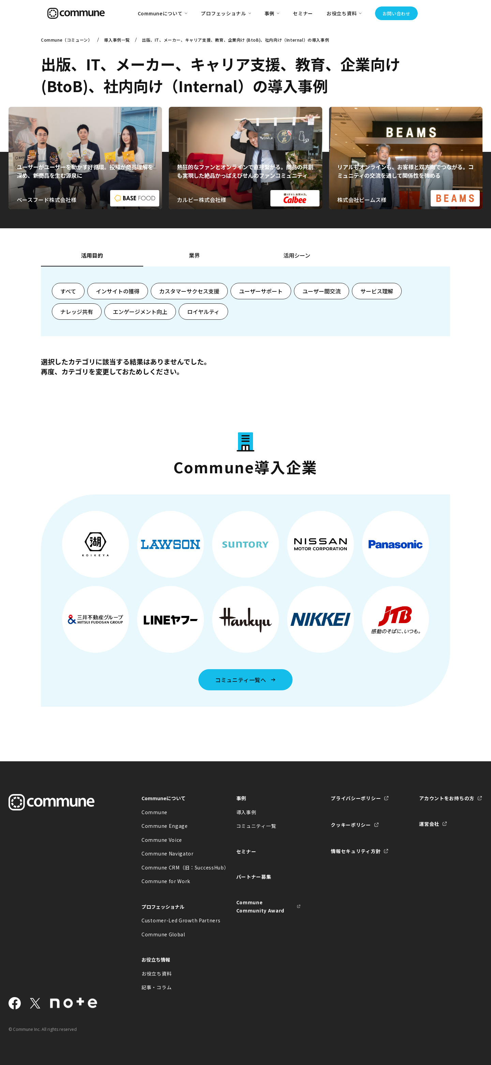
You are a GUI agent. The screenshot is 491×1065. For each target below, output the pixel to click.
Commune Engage (165, 825)
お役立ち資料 (157, 973)
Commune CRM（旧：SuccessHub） (174, 867)
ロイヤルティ (203, 311)
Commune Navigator (168, 853)
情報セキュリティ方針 (356, 851)
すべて (68, 291)
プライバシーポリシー (356, 798)
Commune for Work (166, 881)
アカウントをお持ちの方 (446, 798)
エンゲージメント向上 (140, 311)
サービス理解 (376, 291)
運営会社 (429, 823)
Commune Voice (162, 839)
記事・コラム (157, 987)
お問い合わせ (397, 13)
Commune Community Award (260, 906)
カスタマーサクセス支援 (189, 291)
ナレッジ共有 (76, 311)
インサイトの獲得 (117, 291)
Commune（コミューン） (66, 40)
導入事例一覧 (117, 40)
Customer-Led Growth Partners (174, 920)
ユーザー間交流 (321, 291)
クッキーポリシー (351, 824)
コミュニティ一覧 (256, 825)
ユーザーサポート (261, 291)
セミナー (303, 13)
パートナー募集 (253, 876)
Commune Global (163, 934)
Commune (154, 812)
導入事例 (246, 812)
